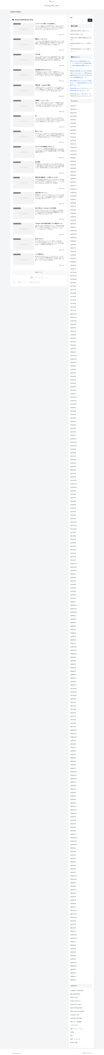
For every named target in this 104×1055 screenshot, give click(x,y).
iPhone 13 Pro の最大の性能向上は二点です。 (80, 39)
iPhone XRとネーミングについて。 (79, 88)
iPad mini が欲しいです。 (77, 34)
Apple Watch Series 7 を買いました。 (80, 30)
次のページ (39, 272)
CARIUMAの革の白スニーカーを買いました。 (80, 50)
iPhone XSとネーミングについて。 (79, 93)
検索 (71, 17)
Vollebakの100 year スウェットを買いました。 (81, 44)
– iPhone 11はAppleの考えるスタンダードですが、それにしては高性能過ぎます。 (81, 75)
